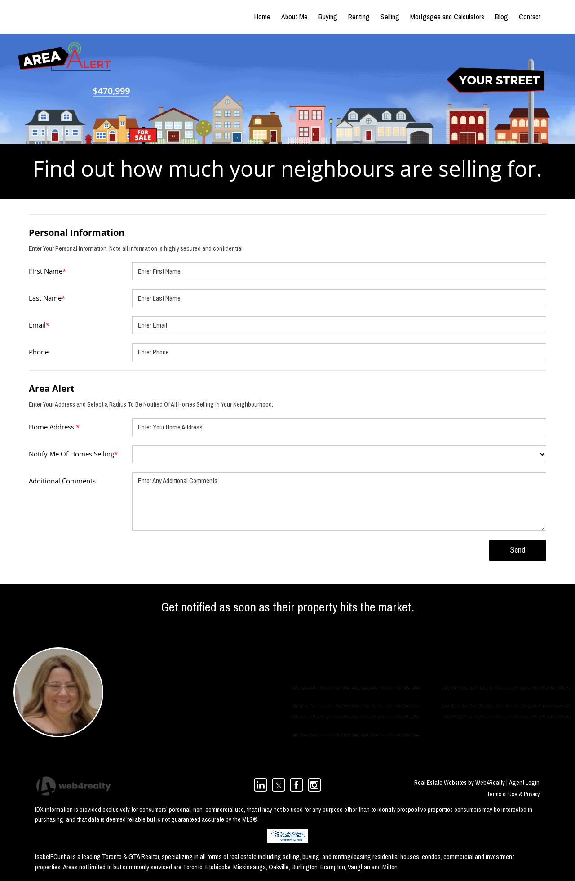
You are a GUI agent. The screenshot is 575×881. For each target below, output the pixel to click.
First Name (47, 270)
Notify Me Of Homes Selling (73, 453)
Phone (39, 351)
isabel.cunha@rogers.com (160, 715)
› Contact (457, 677)
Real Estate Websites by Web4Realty (459, 783)
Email (39, 324)
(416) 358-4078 (145, 727)
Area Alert (52, 388)
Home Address (54, 426)
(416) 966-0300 (145, 739)
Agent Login (524, 783)
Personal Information (76, 232)
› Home (303, 677)
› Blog (453, 696)
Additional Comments (62, 480)
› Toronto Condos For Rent (327, 725)
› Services (307, 696)
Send (518, 549)
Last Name (47, 297)
